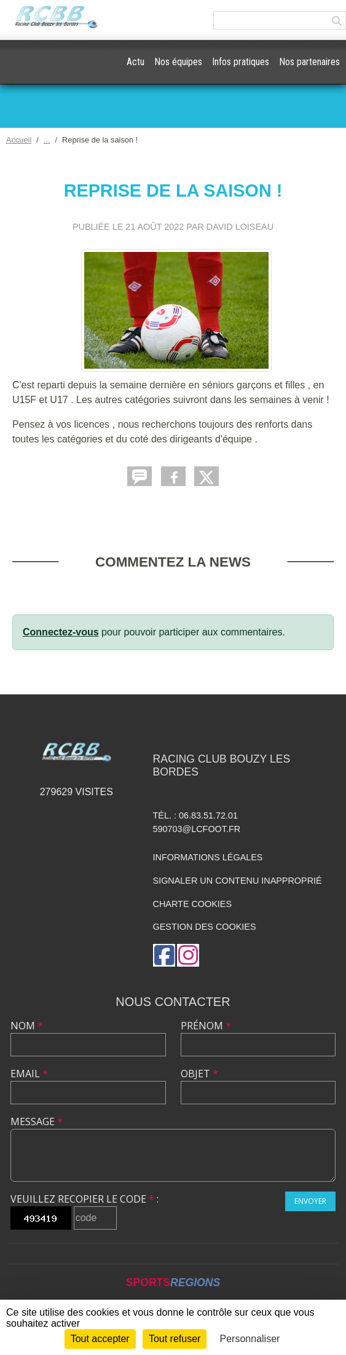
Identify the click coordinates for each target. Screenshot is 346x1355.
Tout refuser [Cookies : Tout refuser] (174, 1338)
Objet (199, 1073)
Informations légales (208, 857)
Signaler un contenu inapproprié (237, 881)
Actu (135, 62)
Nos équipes (178, 62)
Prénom (206, 1025)
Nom (26, 1025)
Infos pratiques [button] (240, 62)
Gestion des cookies (204, 927)
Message (36, 1121)
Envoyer (310, 1201)
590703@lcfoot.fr (197, 829)
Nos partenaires (309, 62)
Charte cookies (192, 904)
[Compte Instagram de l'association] (188, 955)
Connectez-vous (61, 632)
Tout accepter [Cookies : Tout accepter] (100, 1338)
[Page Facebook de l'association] (164, 955)
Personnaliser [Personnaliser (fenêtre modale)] (250, 1338)
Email (29, 1073)
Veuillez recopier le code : (84, 1199)
